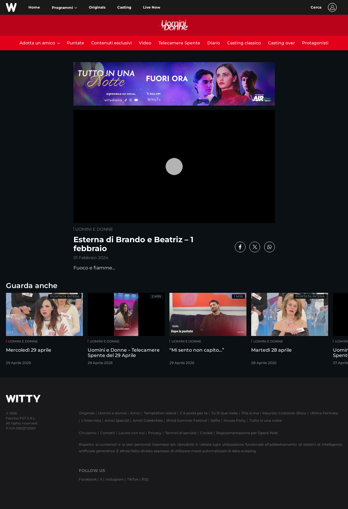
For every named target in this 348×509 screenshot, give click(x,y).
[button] (64, 7)
